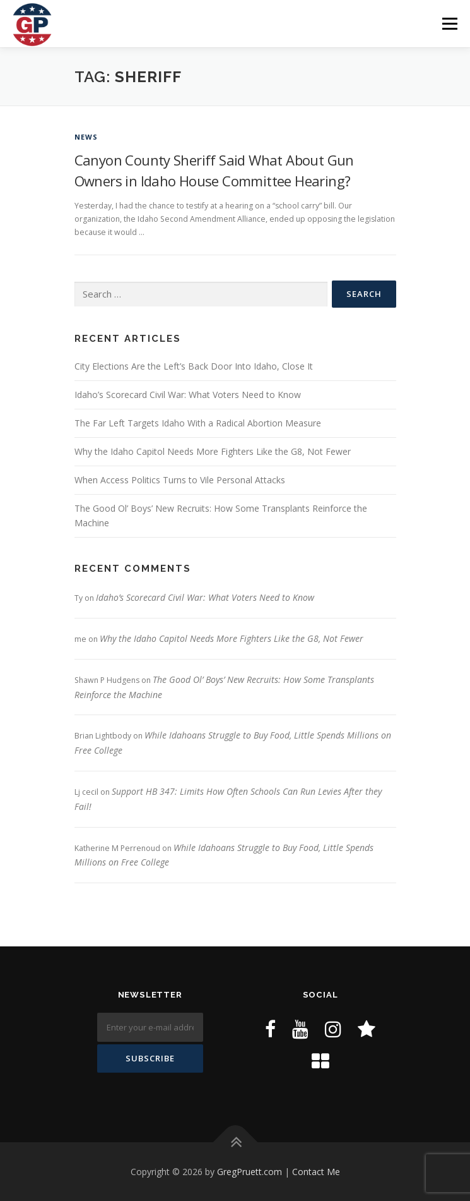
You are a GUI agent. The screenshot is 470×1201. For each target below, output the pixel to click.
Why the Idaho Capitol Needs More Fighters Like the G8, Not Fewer (212, 451)
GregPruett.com (249, 1172)
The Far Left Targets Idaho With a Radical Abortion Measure (197, 423)
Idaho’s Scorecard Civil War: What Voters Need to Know (187, 395)
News (86, 137)
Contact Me (316, 1172)
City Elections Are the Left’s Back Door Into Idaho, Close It (193, 366)
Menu (448, 23)
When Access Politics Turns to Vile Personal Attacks (179, 480)
